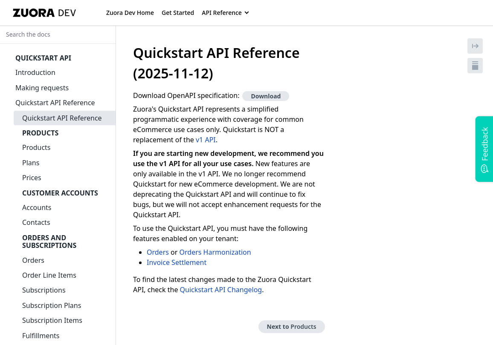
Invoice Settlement (176, 262)
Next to (291, 326)
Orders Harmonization (215, 252)
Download (266, 96)
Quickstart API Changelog (221, 289)
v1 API (206, 139)
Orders (158, 252)
